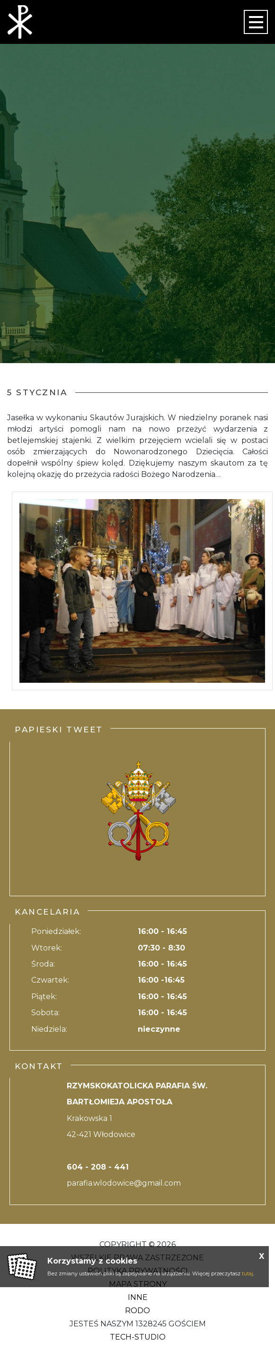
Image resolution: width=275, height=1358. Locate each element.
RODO (137, 1310)
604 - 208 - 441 (98, 1167)
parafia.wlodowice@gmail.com (124, 1183)
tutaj (247, 1273)
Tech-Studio (138, 1337)
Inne (138, 1297)
